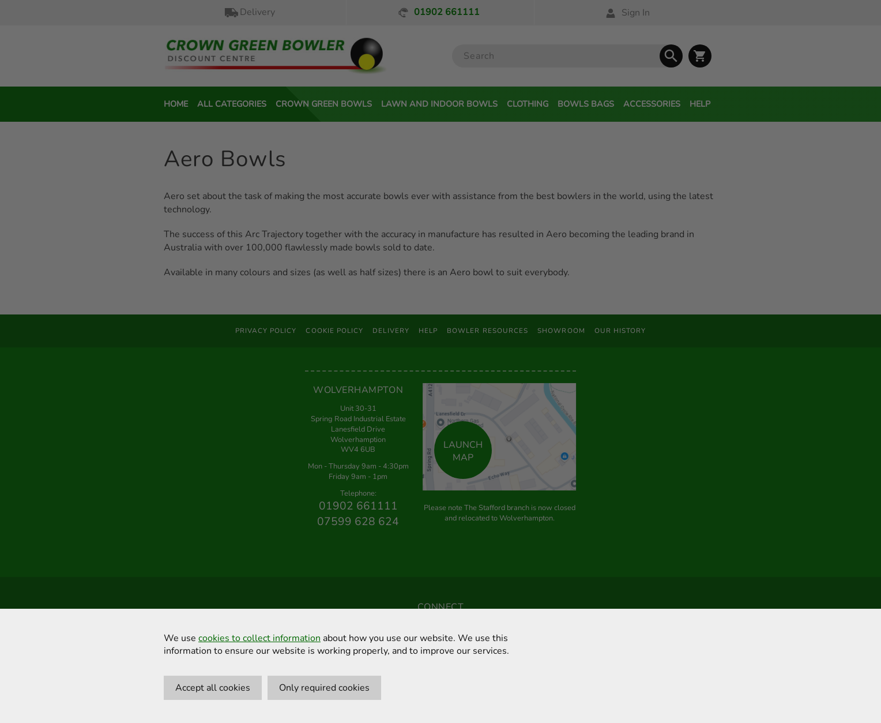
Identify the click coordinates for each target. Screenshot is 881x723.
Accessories (651, 104)
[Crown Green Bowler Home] (275, 56)
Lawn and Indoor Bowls (439, 104)
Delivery (249, 12)
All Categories (231, 104)
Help (700, 104)
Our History (620, 330)
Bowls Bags (586, 104)
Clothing (527, 104)
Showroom (561, 330)
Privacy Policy (266, 330)
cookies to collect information (259, 638)
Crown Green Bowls (324, 104)
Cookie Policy (334, 330)
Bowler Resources (487, 330)
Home (176, 104)
